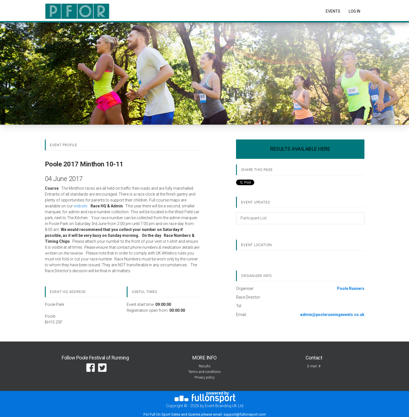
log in (354, 11)
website (80, 206)
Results (205, 366)
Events (333, 11)
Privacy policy (205, 377)
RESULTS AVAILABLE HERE (300, 149)
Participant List (254, 218)
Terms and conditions (204, 372)
